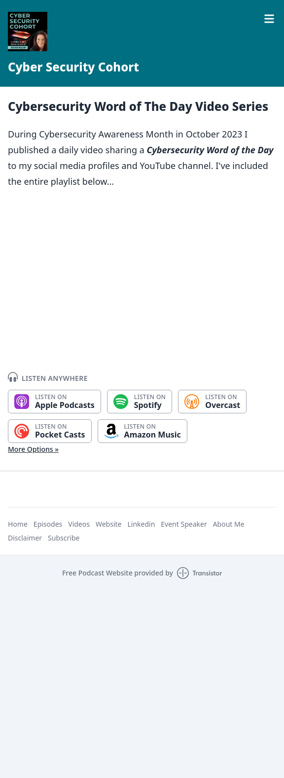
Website (109, 524)
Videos (79, 524)
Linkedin (141, 524)
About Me (229, 524)
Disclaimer (25, 537)
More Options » (33, 449)
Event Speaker (184, 524)
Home (18, 524)
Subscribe (63, 537)
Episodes (48, 524)
